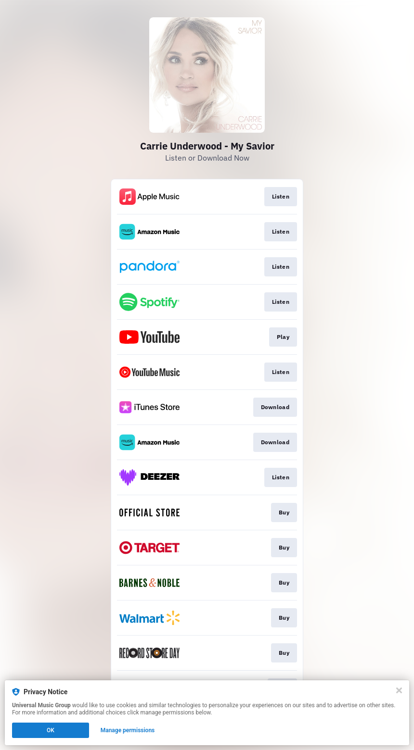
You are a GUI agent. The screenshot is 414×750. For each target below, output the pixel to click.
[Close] (399, 690)
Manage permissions (128, 730)
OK (50, 730)
